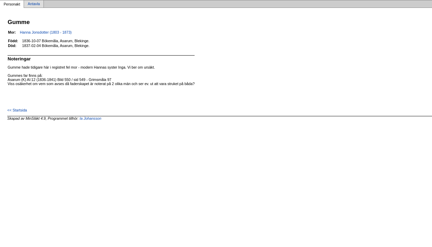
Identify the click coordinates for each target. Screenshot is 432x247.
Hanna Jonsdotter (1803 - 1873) (46, 32)
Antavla (34, 4)
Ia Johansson (90, 118)
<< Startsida (17, 110)
